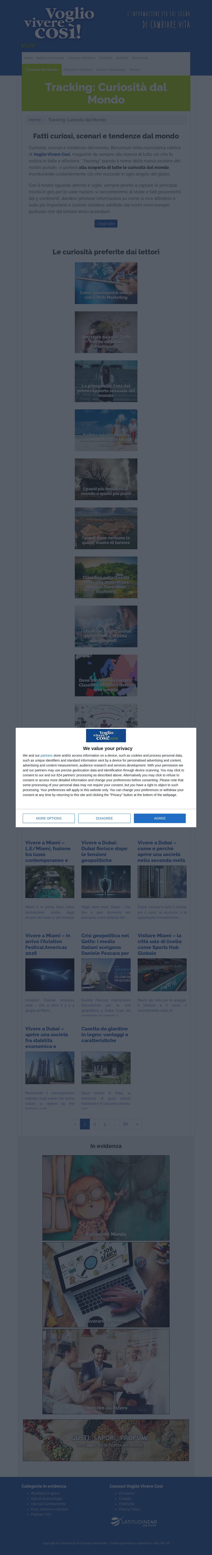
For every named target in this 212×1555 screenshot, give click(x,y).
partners (47, 755)
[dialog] (106, 777)
